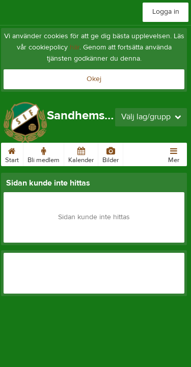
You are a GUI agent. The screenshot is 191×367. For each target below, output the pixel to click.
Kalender (81, 153)
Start (12, 153)
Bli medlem (44, 153)
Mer (173, 153)
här (74, 47)
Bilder (110, 153)
